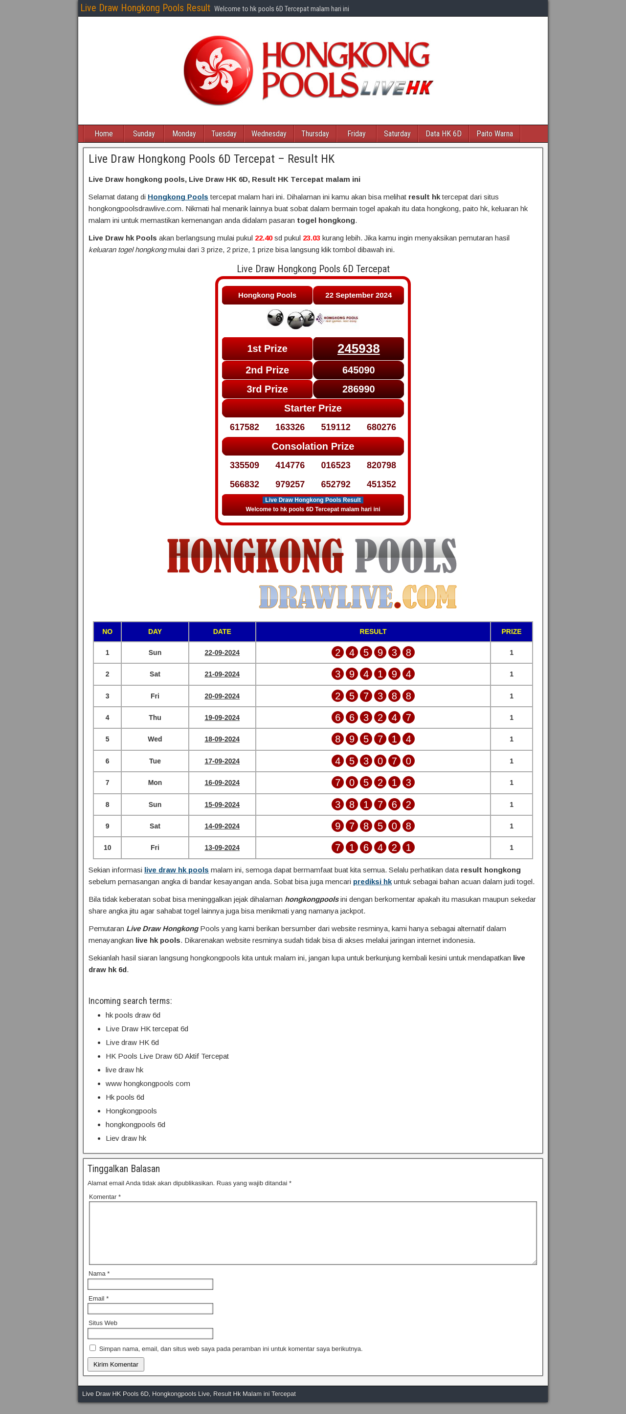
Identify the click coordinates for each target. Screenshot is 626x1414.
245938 (358, 348)
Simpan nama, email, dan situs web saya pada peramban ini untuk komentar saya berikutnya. (231, 1360)
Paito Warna (494, 133)
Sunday (144, 133)
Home (103, 133)
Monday (184, 133)
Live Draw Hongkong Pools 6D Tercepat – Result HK (212, 159)
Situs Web (103, 1334)
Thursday (315, 133)
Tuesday (224, 133)
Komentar (105, 1196)
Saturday (397, 133)
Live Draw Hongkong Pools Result (145, 8)
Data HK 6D (443, 133)
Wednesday (269, 133)
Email (99, 1310)
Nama (99, 1285)
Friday (356, 133)
